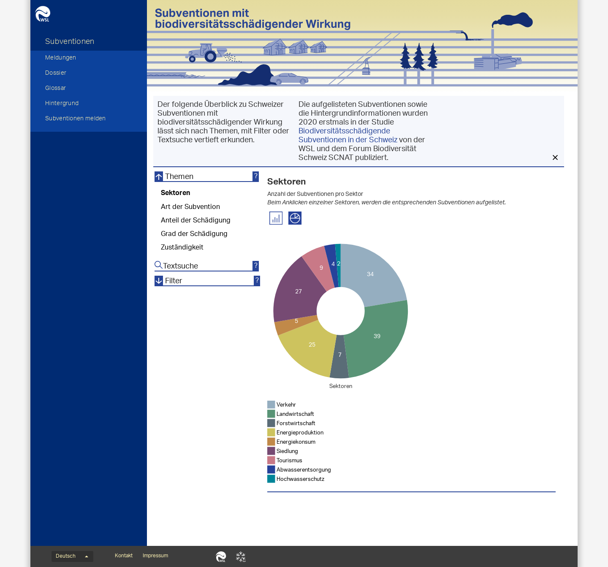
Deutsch (72, 556)
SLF (241, 556)
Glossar (55, 89)
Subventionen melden (75, 119)
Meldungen (60, 59)
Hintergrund (62, 104)
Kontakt (124, 556)
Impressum (155, 556)
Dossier (55, 74)
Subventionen (70, 42)
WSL (221, 556)
